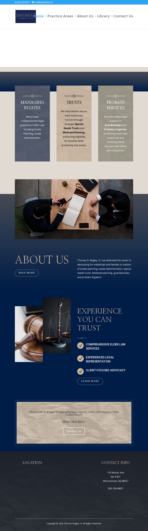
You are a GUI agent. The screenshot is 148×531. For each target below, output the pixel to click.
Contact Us (123, 17)
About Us (85, 17)
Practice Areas (60, 17)
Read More (27, 273)
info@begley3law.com (69, 412)
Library (103, 17)
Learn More (90, 381)
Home (38, 17)
